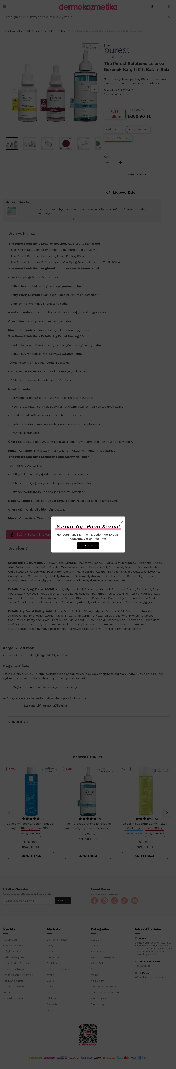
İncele (88, 545)
